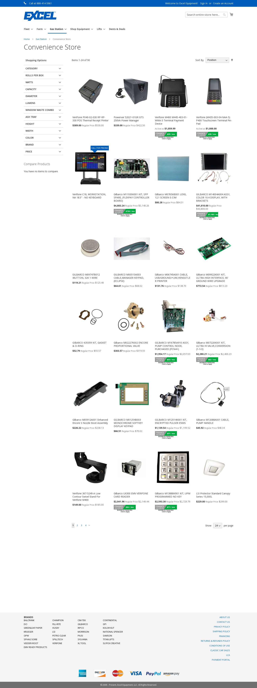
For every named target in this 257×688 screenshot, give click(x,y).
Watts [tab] (29, 82)
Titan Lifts (108, 639)
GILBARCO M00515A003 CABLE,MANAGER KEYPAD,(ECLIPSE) (129, 278)
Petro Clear (59, 635)
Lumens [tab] (30, 103)
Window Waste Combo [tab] (40, 110)
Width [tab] (29, 130)
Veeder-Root (31, 643)
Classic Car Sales (220, 650)
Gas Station (41, 39)
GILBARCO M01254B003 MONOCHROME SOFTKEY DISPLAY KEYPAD (128, 423)
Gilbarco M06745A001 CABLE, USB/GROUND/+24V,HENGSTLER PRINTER (172, 278)
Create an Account (223, 3)
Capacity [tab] (31, 89)
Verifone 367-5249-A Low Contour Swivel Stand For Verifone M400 (86, 496)
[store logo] (40, 16)
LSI (53, 631)
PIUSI (80, 635)
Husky (55, 627)
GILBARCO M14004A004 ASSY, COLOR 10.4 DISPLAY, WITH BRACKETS (213, 197)
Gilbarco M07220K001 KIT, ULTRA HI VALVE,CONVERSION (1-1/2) (213, 346)
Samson (107, 635)
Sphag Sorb (30, 639)
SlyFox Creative (111, 643)
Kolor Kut (108, 627)
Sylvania (82, 639)
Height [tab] (30, 123)
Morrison (83, 631)
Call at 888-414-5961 (40, 3)
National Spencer (113, 631)
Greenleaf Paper (33, 627)
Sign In (203, 3)
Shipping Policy (221, 631)
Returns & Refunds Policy (215, 640)
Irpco (81, 627)
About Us (224, 617)
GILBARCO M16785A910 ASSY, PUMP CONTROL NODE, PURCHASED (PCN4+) (172, 346)
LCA (228, 655)
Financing (224, 636)
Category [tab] (32, 68)
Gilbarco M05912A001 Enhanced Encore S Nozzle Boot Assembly (90, 421)
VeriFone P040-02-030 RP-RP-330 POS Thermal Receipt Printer (90, 119)
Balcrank (29, 620)
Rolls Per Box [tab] (35, 75)
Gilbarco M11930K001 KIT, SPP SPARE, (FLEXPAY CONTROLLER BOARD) (131, 197)
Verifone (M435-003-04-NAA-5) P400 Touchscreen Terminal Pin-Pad (214, 120)
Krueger (28, 631)
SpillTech (57, 639)
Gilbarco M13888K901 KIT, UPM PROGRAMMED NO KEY (172, 495)
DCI (25, 624)
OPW (26, 635)
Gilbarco (83, 624)
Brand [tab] (30, 144)
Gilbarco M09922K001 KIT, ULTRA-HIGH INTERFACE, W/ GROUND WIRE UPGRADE (212, 278)
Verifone (57, 643)
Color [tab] (30, 137)
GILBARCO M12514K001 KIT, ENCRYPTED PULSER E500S (171, 421)
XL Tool (82, 643)
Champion (58, 620)
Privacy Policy (222, 626)
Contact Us (223, 622)
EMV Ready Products (35, 647)
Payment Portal (221, 659)
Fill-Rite (56, 624)
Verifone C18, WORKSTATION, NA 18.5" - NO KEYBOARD (89, 196)
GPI (104, 624)
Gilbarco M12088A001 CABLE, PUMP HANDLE (212, 421)
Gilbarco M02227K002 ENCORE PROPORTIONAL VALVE (131, 344)
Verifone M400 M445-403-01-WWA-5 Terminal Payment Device (171, 120)
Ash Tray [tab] (31, 116)
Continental (110, 620)
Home (27, 39)
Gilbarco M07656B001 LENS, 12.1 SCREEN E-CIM (171, 196)
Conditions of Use (219, 645)
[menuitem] (27, 29)
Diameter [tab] (31, 96)
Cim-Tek (82, 620)
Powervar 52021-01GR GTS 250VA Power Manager (129, 119)
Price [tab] (29, 151)
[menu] (128, 29)
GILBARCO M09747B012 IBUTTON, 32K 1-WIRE (86, 276)
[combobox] (206, 14)
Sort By (199, 60)
